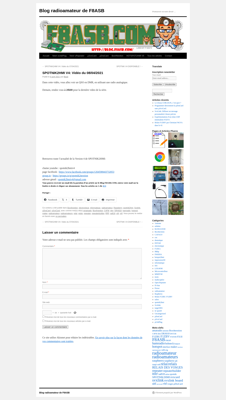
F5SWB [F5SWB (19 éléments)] (173, 337)
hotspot (135, 211)
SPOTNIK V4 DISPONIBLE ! (129, 66)
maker (45, 213)
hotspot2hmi (159, 257)
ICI (104, 186)
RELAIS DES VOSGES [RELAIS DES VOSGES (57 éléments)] (167, 367)
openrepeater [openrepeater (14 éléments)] (156, 350)
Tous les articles (154, 56)
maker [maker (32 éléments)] (174, 346)
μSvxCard (91, 56)
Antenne (158, 223)
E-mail (45, 292)
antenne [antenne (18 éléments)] (166, 331)
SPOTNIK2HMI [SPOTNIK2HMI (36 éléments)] (161, 377)
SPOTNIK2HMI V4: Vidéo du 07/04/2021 (60, 66)
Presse (157, 288)
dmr (111, 211)
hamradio (126, 211)
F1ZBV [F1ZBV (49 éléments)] (165, 336)
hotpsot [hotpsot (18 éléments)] (177, 344)
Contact (168, 56)
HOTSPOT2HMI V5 (135, 56)
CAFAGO (158, 235)
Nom (45, 282)
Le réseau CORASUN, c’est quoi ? (168, 103)
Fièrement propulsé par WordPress (168, 393)
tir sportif (158, 311)
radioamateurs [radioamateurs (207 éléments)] (165, 356)
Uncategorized (160, 314)
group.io (46, 175)
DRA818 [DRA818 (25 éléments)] (165, 333)
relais (80, 213)
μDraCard (104, 56)
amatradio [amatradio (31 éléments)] (157, 330)
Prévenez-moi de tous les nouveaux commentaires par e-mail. (71, 317)
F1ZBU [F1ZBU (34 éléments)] (156, 336)
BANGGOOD (160, 229)
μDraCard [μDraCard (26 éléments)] (178, 384)
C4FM (106, 211)
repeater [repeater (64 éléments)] (157, 370)
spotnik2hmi (128, 208)
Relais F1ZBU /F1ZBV (163, 297)
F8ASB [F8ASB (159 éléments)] (158, 339)
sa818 (112, 213)
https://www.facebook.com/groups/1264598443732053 (86, 172)
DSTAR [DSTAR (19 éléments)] (173, 334)
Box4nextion (72, 208)
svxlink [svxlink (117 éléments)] (158, 380)
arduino (158, 226)
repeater (87, 213)
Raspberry (118, 208)
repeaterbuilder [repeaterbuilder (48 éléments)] (172, 370)
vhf (121, 213)
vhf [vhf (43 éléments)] (165, 383)
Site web (46, 302)
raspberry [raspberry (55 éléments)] (158, 360)
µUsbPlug (158, 322)
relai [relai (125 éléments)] (164, 364)
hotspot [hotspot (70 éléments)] (157, 346)
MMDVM (158, 274)
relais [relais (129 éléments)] (172, 364)
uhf (117, 213)
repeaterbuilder (98, 213)
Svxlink (137, 208)
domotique (159, 240)
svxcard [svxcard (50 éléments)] (175, 377)
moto (157, 277)
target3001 (159, 308)
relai (75, 213)
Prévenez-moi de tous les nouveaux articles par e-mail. (68, 321)
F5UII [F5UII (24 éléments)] (180, 336)
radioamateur (107, 208)
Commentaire (48, 246)
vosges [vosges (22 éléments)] (170, 384)
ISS (156, 266)
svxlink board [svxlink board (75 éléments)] (173, 380)
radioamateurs (67, 213)
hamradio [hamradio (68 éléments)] (158, 343)
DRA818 (117, 211)
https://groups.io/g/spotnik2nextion (70, 175)
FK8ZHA (158, 254)
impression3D (160, 260)
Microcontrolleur (161, 271)
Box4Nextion (117, 56)
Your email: (156, 75)
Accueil (46, 56)
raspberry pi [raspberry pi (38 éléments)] (171, 360)
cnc (156, 237)
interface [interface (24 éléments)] (166, 347)
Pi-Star (157, 285)
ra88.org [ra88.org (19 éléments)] (164, 350)
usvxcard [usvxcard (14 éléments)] (159, 384)
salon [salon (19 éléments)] (167, 374)
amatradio (87, 211)
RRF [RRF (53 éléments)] (155, 374)
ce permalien (61, 216)
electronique (84, 208)
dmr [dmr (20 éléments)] (159, 334)
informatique (95, 208)
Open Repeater (160, 283)
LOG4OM (159, 268)
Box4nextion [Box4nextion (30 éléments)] (175, 330)
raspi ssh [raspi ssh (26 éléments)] (156, 364)
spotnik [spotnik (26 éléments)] (173, 374)
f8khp (157, 251)
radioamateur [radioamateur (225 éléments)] (164, 352)
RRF (107, 213)
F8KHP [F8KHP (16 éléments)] (168, 340)
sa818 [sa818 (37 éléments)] (162, 374)
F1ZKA (158, 249)
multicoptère (159, 280)
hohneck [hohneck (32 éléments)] (169, 343)
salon (157, 299)
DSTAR (158, 243)
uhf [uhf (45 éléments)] (154, 383)
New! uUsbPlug (59, 56)
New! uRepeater (77, 56)
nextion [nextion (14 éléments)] (180, 347)
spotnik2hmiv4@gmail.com (72, 179)
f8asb (66, 77)
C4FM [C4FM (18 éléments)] (154, 334)
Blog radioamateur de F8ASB (71, 10)
